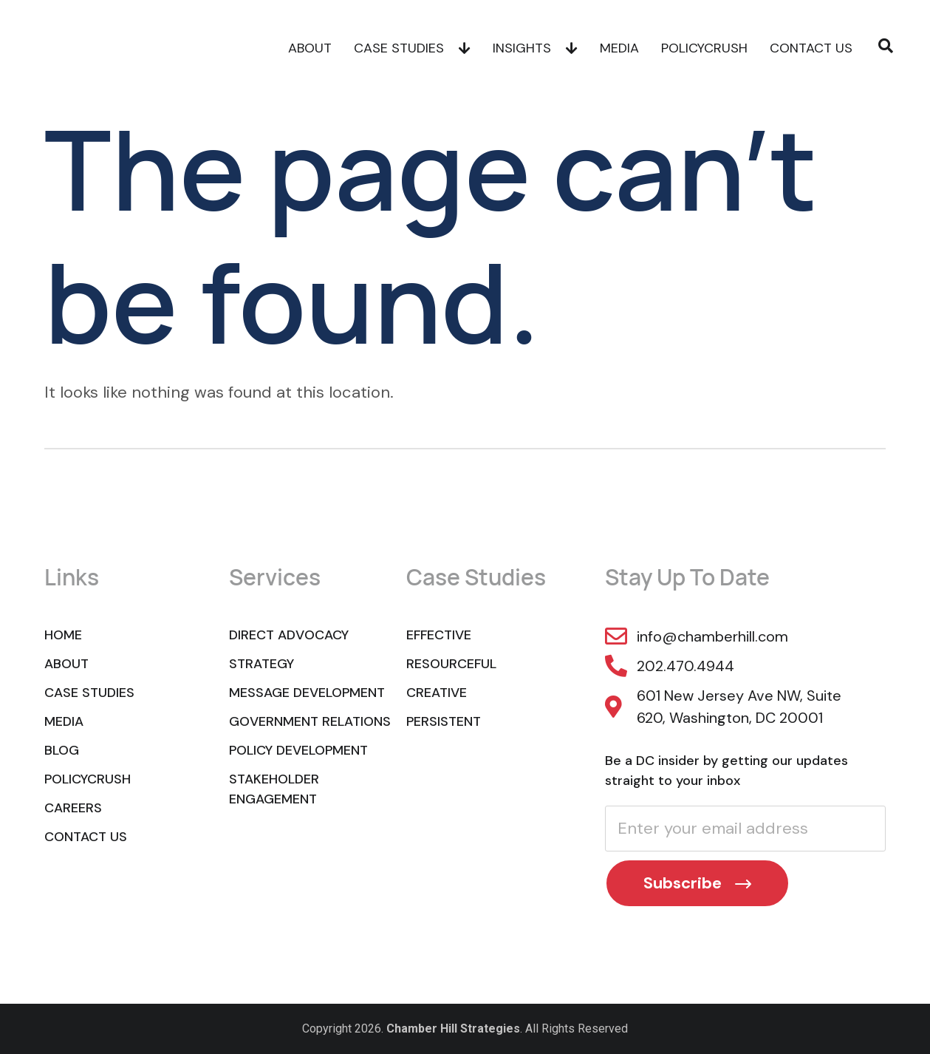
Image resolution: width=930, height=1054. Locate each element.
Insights (535, 48)
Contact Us (811, 48)
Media (619, 48)
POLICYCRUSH (704, 48)
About (310, 48)
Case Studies (412, 48)
